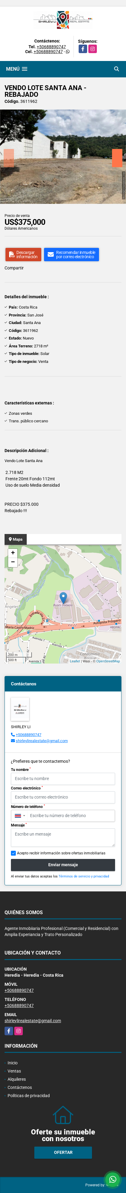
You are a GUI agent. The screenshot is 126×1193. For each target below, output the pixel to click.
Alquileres (17, 1079)
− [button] (13, 562)
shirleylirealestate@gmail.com (42, 740)
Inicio (13, 1062)
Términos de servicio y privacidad (84, 876)
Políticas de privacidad (29, 1095)
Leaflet (75, 661)
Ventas (14, 1071)
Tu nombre (21, 769)
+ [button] (13, 553)
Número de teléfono (28, 806)
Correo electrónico (27, 788)
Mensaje (19, 825)
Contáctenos (20, 1087)
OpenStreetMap (108, 661)
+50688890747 (51, 46)
